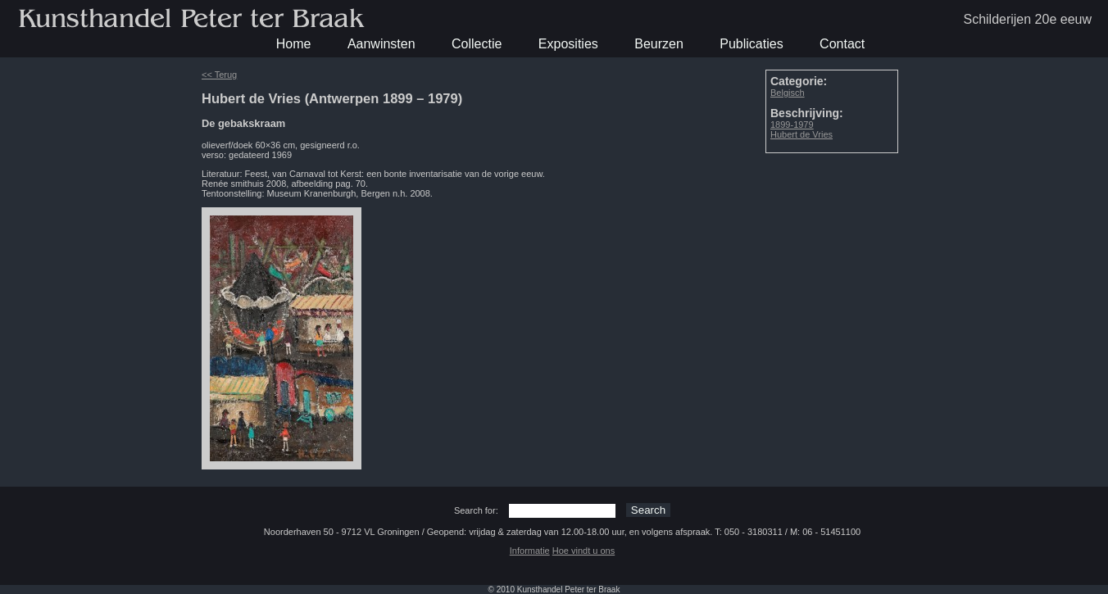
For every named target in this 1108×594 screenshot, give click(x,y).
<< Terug (219, 74)
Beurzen (658, 44)
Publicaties (751, 44)
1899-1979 (792, 124)
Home (293, 44)
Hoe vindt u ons (583, 550)
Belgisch (787, 92)
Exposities (568, 44)
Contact (842, 44)
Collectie (477, 44)
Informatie (530, 550)
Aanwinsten (381, 44)
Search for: (476, 510)
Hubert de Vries (801, 134)
